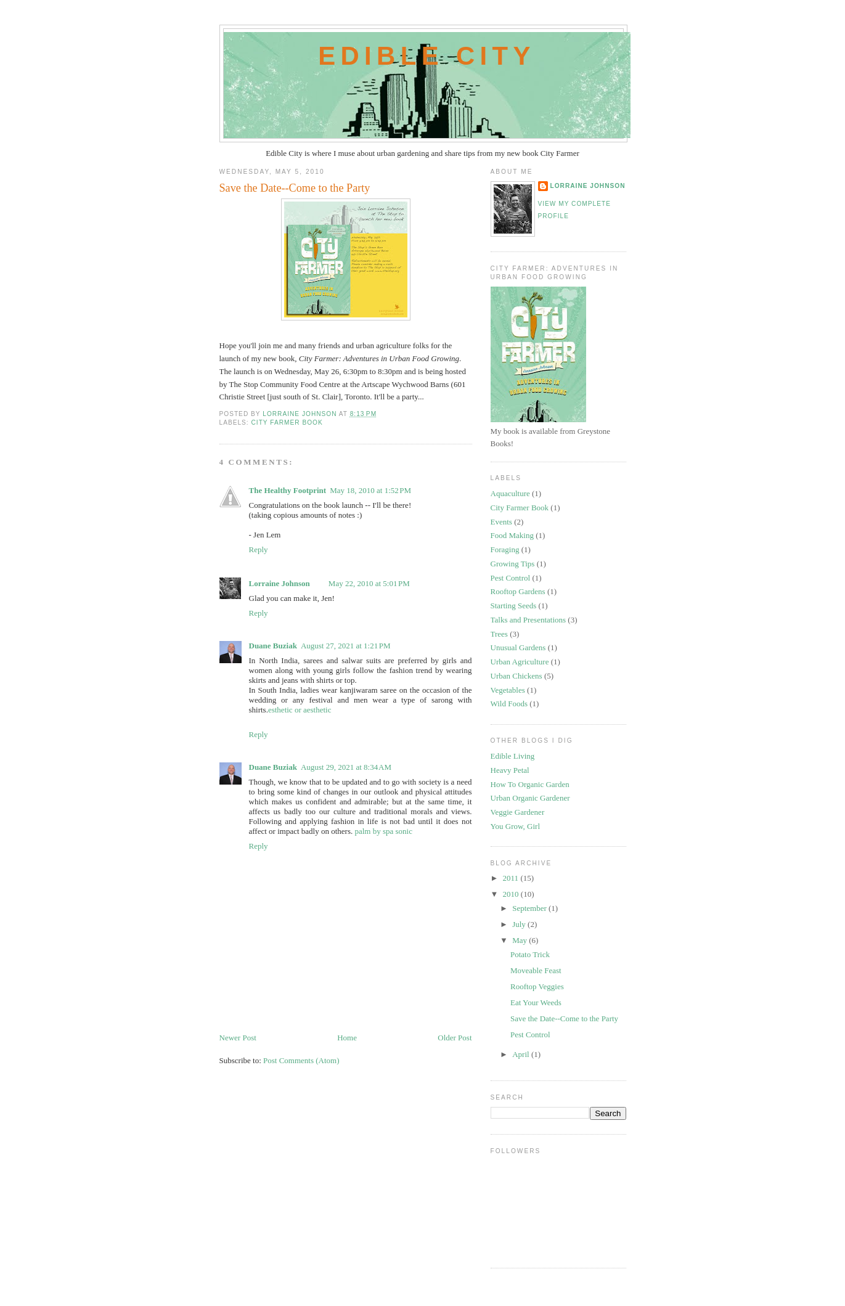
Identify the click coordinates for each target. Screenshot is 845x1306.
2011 (512, 878)
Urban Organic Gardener (530, 797)
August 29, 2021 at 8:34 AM (346, 767)
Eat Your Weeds (535, 1002)
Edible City (427, 55)
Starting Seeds (514, 605)
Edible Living (513, 756)
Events (501, 521)
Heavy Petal (510, 770)
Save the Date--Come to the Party (564, 1018)
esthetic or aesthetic (300, 709)
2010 (512, 894)
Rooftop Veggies (537, 986)
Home (347, 1037)
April (521, 1054)
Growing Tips (513, 563)
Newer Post (237, 1037)
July (520, 924)
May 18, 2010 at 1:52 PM (370, 490)
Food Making (512, 535)
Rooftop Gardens (518, 591)
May (520, 940)
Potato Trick (530, 954)
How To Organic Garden (530, 784)
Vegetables (508, 690)
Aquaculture (510, 493)
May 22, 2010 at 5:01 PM (369, 583)
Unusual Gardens (518, 647)
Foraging (505, 549)
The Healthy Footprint (288, 490)
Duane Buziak (273, 645)
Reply (258, 549)
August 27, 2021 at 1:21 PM (346, 645)
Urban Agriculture (520, 661)
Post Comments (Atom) (301, 1060)
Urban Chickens (516, 675)
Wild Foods (509, 703)
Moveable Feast (535, 970)
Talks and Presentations (528, 619)
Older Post (454, 1037)
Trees (499, 634)
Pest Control (511, 577)
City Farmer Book (287, 422)
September (530, 908)
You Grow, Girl (516, 826)
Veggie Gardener (518, 812)
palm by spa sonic (383, 831)
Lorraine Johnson (279, 583)
